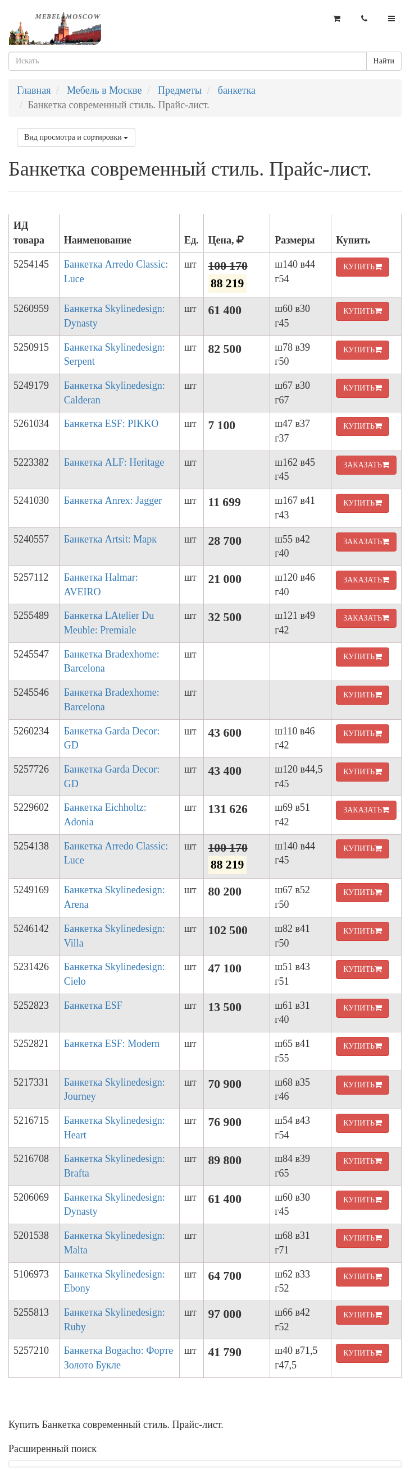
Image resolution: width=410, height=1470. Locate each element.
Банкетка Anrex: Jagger (113, 500)
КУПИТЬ (362, 267)
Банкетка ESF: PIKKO (111, 423)
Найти (383, 61)
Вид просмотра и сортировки (76, 137)
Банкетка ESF (93, 1005)
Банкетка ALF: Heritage (114, 462)
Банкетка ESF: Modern (112, 1043)
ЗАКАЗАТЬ (366, 465)
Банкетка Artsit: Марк (110, 539)
